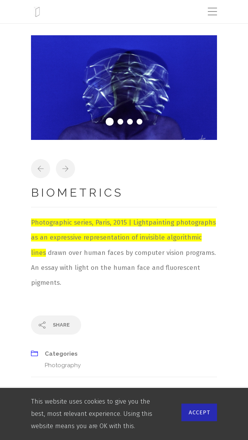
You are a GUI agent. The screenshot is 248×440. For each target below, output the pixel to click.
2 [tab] (120, 122)
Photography (63, 365)
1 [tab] (110, 122)
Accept (199, 412)
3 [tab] (130, 122)
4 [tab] (139, 122)
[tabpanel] (124, 87)
